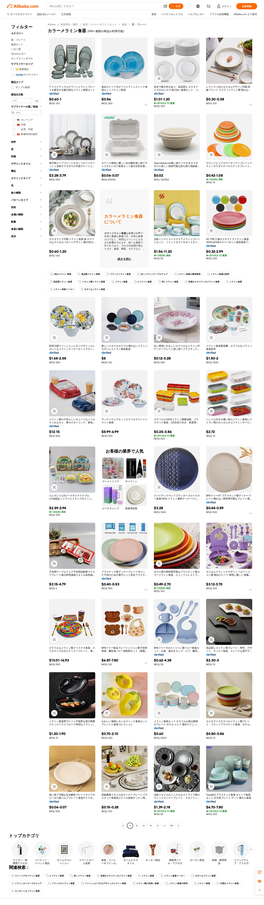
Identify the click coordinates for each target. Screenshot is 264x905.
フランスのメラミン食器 (61, 883)
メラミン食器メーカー (62, 289)
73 (171, 825)
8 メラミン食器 (143, 281)
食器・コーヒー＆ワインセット (100, 24)
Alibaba (51, 24)
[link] (259, 872)
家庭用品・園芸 (69, 24)
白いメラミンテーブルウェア (152, 274)
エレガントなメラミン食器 (25, 891)
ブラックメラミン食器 (118, 274)
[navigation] (26, 425)
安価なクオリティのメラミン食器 (202, 281)
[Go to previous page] (123, 826)
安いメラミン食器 (168, 281)
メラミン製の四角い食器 (146, 883)
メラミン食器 (119, 281)
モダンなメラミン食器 (93, 289)
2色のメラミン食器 (60, 274)
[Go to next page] (178, 826)
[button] (159, 79)
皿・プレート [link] (139, 24)
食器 (124, 24)
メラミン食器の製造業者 (187, 274)
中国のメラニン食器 (228, 883)
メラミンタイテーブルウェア (26, 883)
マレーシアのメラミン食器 (25, 875)
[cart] (209, 6)
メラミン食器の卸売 (218, 274)
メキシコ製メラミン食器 (92, 281)
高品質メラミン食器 (89, 274)
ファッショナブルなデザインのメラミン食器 (103, 883)
